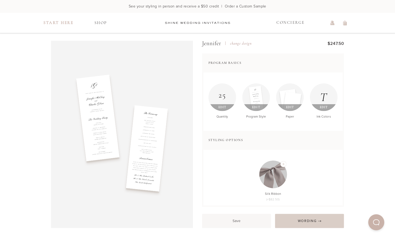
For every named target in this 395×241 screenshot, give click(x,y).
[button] (376, 222)
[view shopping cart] (345, 23)
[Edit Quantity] (222, 97)
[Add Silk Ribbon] (283, 164)
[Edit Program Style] (256, 97)
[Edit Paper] (290, 97)
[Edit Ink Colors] (324, 97)
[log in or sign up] (332, 23)
